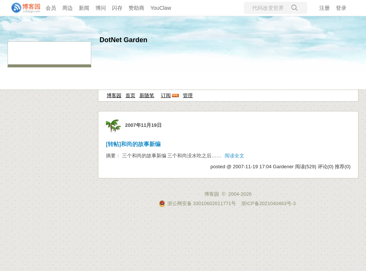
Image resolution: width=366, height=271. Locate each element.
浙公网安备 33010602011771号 (197, 203)
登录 (341, 8)
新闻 (84, 8)
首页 (130, 95)
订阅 (166, 95)
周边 (67, 8)
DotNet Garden (123, 40)
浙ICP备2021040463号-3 (268, 203)
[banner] (23, 8)
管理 (188, 95)
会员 (51, 8)
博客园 (114, 95)
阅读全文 (234, 155)
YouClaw (160, 8)
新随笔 (146, 95)
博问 (100, 8)
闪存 (117, 8)
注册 (324, 8)
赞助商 (136, 8)
